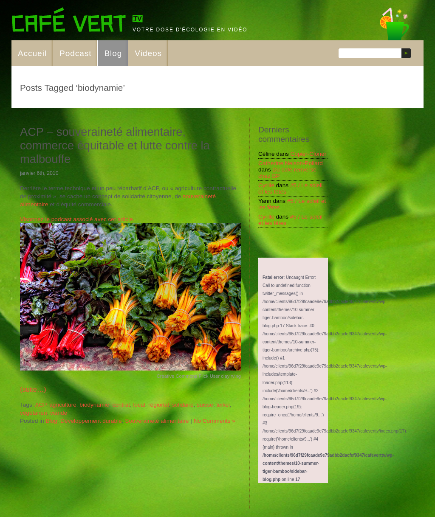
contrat (121, 405)
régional (158, 405)
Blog (113, 53)
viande (58, 413)
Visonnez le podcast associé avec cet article (76, 219)
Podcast (75, 53)
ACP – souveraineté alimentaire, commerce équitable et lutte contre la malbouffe (115, 145)
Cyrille (266, 185)
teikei (223, 405)
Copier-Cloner (309, 154)
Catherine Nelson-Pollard (290, 163)
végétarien (33, 413)
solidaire (183, 405)
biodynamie (94, 405)
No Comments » (214, 421)
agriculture (62, 405)
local (139, 405)
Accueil (32, 53)
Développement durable (90, 421)
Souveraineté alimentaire (157, 421)
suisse (205, 405)
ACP (40, 405)
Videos (148, 53)
